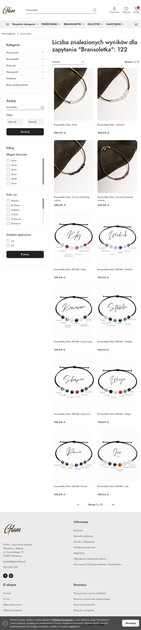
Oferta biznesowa (12, 610)
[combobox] (68, 62)
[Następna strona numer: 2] (112, 504)
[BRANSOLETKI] (74, 24)
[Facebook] (5, 576)
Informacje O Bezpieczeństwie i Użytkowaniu (98, 564)
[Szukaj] (42, 107)
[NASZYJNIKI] (115, 24)
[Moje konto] (114, 10)
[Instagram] (11, 576)
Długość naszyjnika (84, 610)
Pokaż (25, 254)
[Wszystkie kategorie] (20, 24)
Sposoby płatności (83, 536)
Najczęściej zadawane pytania (90, 558)
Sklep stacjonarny (12, 604)
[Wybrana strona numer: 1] (95, 504)
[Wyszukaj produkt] (61, 10)
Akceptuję (130, 623)
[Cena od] (14, 122)
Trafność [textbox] (56, 61)
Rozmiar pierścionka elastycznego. (92, 599)
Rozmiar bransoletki (84, 604)
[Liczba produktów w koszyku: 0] (136, 10)
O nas (6, 599)
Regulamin (79, 553)
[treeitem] (25, 53)
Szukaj (25, 132)
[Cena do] (35, 122)
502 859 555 (10, 567)
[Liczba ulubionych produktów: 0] (126, 10)
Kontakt (7, 593)
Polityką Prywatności (62, 619)
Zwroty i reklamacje (84, 542)
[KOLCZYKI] (95, 24)
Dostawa (78, 530)
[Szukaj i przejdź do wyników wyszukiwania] (95, 10)
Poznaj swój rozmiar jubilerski (90, 593)
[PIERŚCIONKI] (51, 24)
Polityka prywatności (84, 547)
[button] (136, 24)
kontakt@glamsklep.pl (14, 561)
